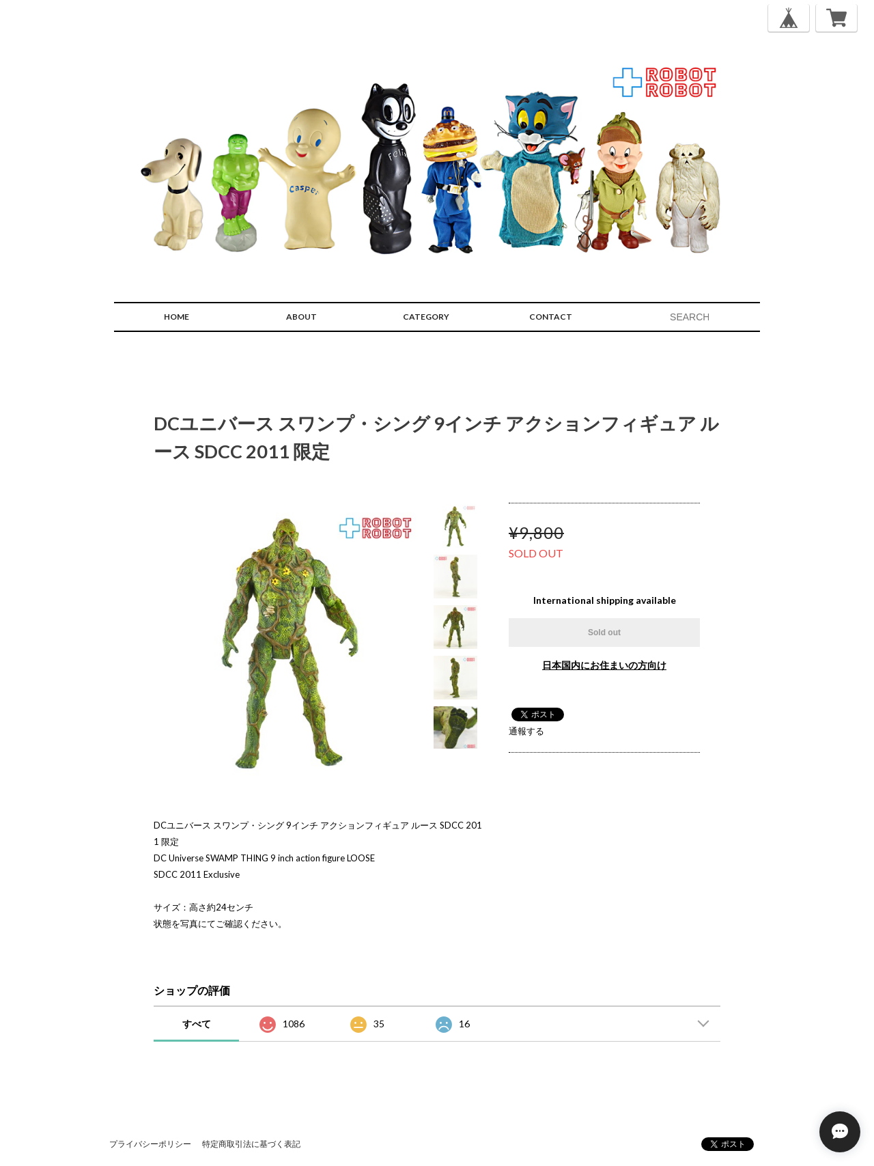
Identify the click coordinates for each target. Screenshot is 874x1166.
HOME (176, 316)
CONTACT (550, 316)
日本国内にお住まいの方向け (604, 665)
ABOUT (301, 316)
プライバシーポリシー (150, 1144)
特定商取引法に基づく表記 (251, 1144)
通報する (526, 730)
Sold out (604, 632)
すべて (196, 1023)
